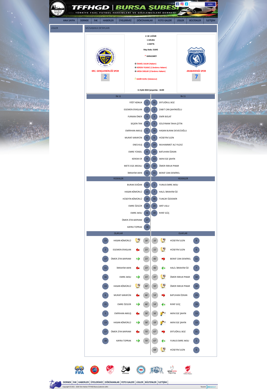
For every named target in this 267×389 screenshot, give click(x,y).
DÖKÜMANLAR (145, 20)
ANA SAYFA (69, 20)
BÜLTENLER (195, 20)
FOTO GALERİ (165, 20)
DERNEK (84, 20)
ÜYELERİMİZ (125, 20)
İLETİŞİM (210, 20)
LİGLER (180, 20)
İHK (96, 20)
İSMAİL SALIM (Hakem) (146, 64)
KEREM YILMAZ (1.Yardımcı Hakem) (152, 68)
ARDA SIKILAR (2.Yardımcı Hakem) (151, 71)
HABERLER (108, 20)
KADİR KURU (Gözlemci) (147, 79)
